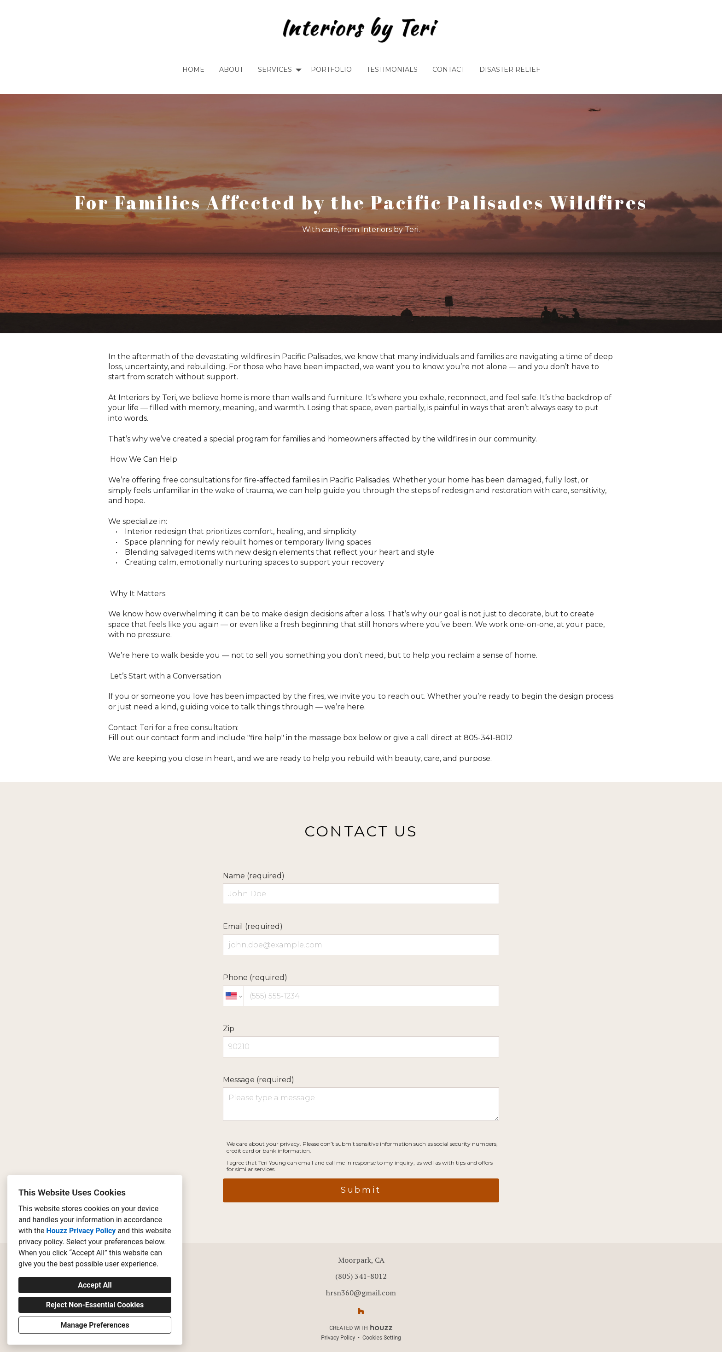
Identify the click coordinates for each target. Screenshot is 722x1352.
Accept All (95, 1285)
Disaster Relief (509, 69)
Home (193, 69)
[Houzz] (361, 1311)
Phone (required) (361, 989)
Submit (361, 1190)
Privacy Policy (338, 1338)
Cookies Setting (381, 1338)
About (231, 69)
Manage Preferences (94, 1325)
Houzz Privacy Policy (81, 1230)
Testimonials (392, 69)
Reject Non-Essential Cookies (95, 1304)
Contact (448, 69)
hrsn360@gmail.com (361, 1293)
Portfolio (331, 69)
